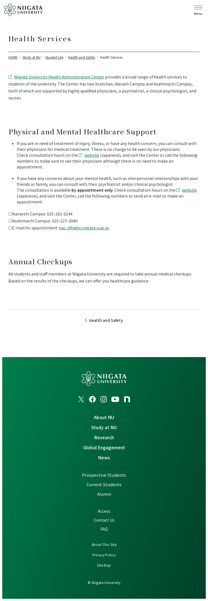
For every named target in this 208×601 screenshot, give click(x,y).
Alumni (104, 494)
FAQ (104, 529)
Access (104, 511)
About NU (104, 417)
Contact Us (104, 520)
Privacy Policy (104, 554)
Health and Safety (106, 320)
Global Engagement (104, 447)
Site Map (104, 565)
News (104, 457)
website (91, 155)
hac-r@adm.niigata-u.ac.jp (84, 228)
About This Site (104, 544)
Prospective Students (104, 475)
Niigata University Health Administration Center (59, 77)
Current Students (104, 484)
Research (104, 437)
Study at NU (104, 427)
